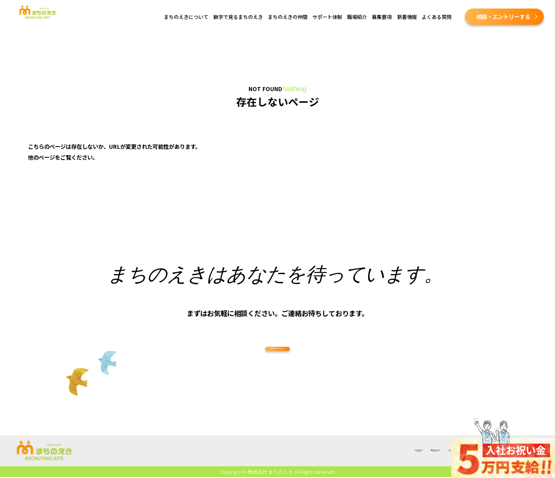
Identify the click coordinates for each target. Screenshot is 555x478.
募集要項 (382, 16)
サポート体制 (327, 16)
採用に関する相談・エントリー (276, 360)
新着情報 (407, 16)
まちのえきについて (186, 16)
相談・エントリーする (503, 17)
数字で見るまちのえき (238, 16)
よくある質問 (436, 16)
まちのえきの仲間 (287, 16)
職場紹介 (357, 16)
